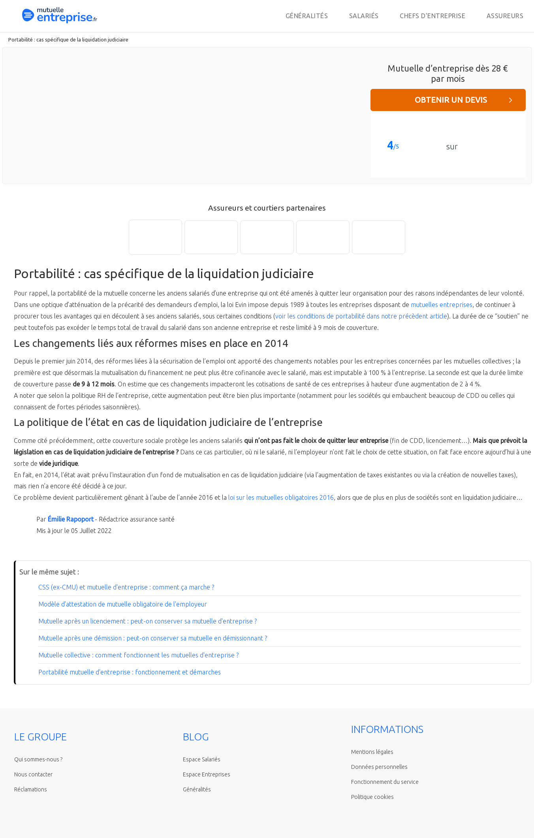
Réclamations (30, 789)
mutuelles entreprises (441, 304)
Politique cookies (372, 797)
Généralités (307, 15)
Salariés (364, 15)
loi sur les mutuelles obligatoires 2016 (281, 497)
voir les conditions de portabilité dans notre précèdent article (361, 316)
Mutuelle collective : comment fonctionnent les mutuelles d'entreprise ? (138, 655)
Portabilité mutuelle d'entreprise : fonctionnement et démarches (129, 672)
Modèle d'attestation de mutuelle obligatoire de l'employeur (122, 604)
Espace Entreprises (206, 774)
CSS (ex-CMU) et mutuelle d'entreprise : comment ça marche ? (126, 587)
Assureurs (505, 15)
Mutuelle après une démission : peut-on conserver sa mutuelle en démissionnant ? (152, 638)
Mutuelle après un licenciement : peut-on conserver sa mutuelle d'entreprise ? (147, 621)
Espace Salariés (201, 759)
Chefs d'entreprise (432, 15)
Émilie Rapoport (71, 519)
